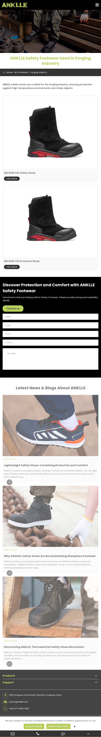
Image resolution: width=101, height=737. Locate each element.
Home (9, 72)
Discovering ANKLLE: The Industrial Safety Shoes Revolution (44, 648)
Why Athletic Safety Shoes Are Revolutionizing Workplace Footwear (50, 557)
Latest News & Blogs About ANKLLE (50, 389)
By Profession (21, 72)
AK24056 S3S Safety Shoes (20, 172)
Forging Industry (38, 72)
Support (8, 682)
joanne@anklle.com (15, 702)
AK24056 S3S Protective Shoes (22, 261)
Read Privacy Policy (58, 726)
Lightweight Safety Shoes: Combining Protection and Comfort (46, 466)
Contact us (13, 308)
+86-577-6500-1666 (16, 708)
